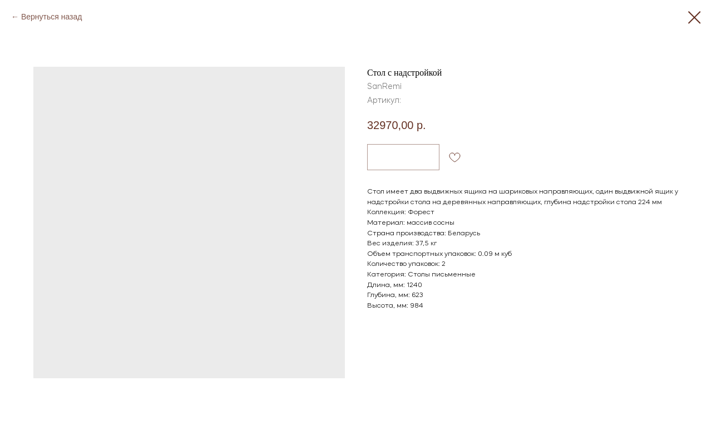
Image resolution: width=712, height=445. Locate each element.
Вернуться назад (51, 16)
